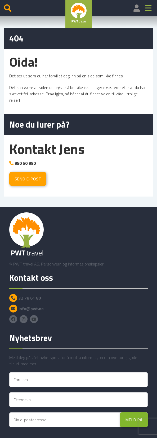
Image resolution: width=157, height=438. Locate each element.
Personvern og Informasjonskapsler (72, 264)
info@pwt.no (31, 308)
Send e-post (28, 179)
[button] (148, 8)
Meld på (133, 420)
